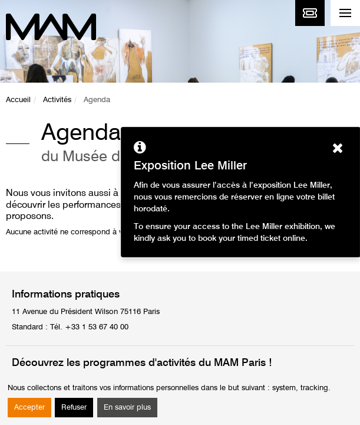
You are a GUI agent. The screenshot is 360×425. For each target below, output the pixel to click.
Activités (57, 100)
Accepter (29, 407)
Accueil (18, 100)
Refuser (74, 407)
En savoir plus (127, 407)
